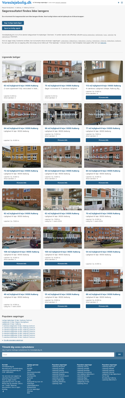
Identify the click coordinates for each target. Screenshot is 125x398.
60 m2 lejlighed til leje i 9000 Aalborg (62, 171)
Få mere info (103, 97)
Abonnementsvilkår (33, 372)
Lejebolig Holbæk (83, 368)
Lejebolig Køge (82, 378)
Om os (29, 366)
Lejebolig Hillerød (108, 368)
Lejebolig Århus (82, 383)
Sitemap (30, 391)
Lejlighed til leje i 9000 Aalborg (16, 131)
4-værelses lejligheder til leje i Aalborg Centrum (18, 331)
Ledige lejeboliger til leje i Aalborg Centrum (17, 320)
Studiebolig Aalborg (109, 378)
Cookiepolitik (31, 376)
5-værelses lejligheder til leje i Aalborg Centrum (18, 333)
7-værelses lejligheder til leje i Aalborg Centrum (18, 337)
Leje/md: (7, 96)
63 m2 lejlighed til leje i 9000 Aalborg (21, 85)
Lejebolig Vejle (57, 383)
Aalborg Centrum (29, 7)
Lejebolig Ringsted (58, 366)
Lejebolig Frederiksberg (60, 372)
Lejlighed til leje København (111, 374)
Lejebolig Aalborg (108, 370)
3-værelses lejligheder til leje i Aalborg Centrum (18, 330)
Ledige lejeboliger (58, 380)
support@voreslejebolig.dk (11, 370)
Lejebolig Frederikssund (60, 376)
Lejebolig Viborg (82, 366)
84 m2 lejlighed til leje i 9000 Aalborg (21, 128)
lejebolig (103, 43)
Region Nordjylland (8, 7)
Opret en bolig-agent (12, 28)
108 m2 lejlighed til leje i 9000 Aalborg (21, 252)
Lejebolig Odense (108, 372)
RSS (28, 393)
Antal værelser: (9, 98)
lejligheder (99, 35)
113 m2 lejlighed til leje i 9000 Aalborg (103, 85)
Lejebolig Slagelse (58, 374)
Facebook (3, 391)
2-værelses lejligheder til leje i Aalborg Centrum (18, 328)
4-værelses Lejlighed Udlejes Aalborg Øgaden (104, 88)
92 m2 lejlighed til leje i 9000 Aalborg (21, 213)
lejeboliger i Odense (99, 41)
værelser (111, 35)
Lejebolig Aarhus (83, 380)
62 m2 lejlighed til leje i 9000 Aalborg (62, 213)
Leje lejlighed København (85, 374)
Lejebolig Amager (58, 368)
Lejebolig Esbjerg (58, 370)
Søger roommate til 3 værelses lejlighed (61, 88)
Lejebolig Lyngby (58, 378)
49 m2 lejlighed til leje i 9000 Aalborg (21, 294)
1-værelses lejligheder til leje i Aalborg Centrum (18, 326)
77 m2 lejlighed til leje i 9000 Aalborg (103, 128)
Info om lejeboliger (33, 389)
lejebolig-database (60, 2)
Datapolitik (31, 374)
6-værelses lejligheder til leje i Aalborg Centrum (18, 335)
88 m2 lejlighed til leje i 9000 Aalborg (103, 294)
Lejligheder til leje (83, 381)
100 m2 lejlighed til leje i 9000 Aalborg (62, 252)
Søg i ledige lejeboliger (13, 23)
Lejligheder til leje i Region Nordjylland (15, 322)
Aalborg (18, 7)
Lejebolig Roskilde (83, 370)
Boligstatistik (31, 387)
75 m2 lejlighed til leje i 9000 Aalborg (62, 85)
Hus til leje (105, 376)
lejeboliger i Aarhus (85, 41)
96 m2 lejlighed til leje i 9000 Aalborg (62, 128)
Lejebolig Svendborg (84, 372)
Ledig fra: (48, 221)
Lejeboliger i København (69, 41)
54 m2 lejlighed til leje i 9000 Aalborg (103, 252)
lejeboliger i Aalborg (114, 41)
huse (105, 35)
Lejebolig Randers (83, 376)
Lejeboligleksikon (33, 385)
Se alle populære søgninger (13, 340)
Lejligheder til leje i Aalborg (11, 324)
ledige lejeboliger (89, 35)
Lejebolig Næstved (108, 366)
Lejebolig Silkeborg (58, 381)
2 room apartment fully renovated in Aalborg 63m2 (24, 88)
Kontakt (29, 368)
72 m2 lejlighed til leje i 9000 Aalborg (21, 171)
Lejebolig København (109, 380)
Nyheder (30, 378)
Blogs (29, 380)
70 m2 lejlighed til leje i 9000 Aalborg (103, 213)
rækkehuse (6, 37)
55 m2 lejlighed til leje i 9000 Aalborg (62, 294)
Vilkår (29, 370)
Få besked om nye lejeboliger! (118, 2)
